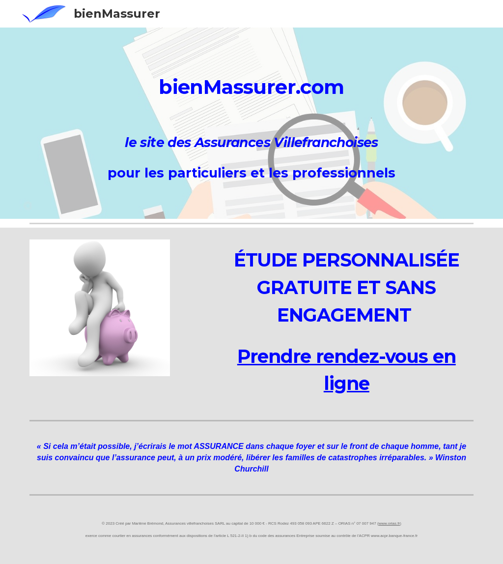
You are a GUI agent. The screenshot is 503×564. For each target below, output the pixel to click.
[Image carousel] (99, 307)
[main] (251, 81)
